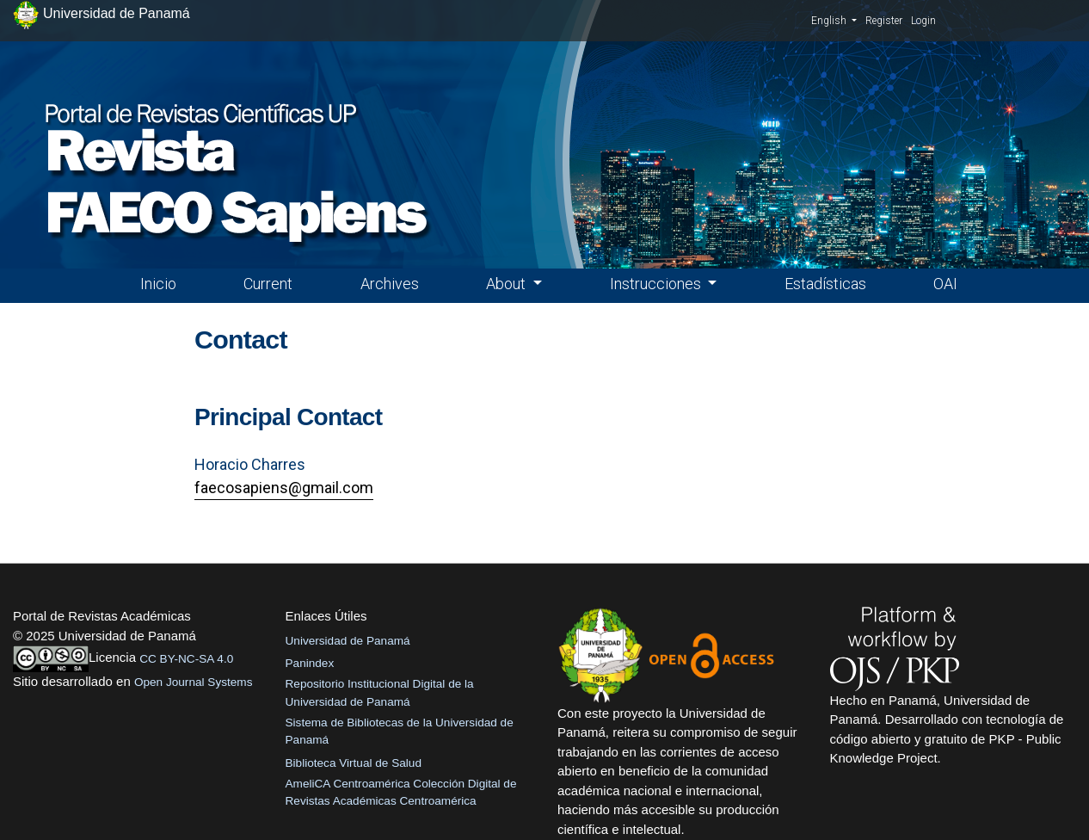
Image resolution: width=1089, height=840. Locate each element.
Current (267, 284)
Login (923, 21)
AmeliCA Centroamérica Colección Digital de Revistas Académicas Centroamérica (401, 792)
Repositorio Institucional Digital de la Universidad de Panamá (380, 692)
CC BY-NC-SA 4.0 (186, 658)
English (834, 20)
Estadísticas (825, 284)
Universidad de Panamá (348, 640)
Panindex (310, 663)
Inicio (158, 284)
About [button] (507, 284)
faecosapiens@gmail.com (283, 488)
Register (883, 21)
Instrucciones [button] (657, 284)
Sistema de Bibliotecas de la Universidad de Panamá (400, 731)
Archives (389, 284)
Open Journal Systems (193, 682)
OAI (945, 284)
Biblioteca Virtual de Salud (353, 763)
